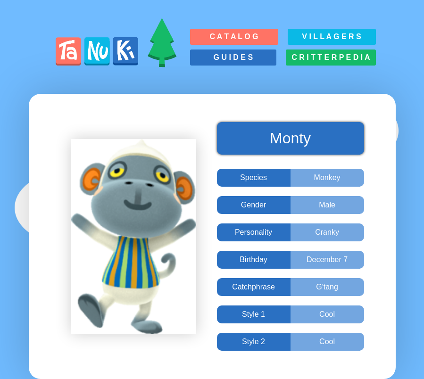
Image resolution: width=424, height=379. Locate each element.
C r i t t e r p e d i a (330, 57)
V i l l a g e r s (331, 37)
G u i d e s (233, 57)
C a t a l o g (233, 37)
